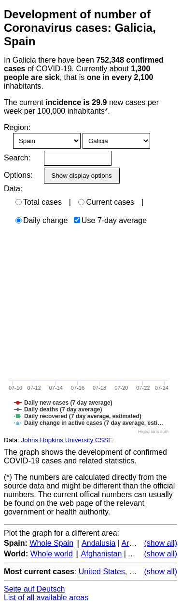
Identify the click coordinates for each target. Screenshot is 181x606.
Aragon (134, 543)
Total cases (38, 202)
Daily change (41, 220)
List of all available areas (46, 597)
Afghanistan (101, 554)
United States (102, 571)
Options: (18, 175)
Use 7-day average (110, 220)
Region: (17, 127)
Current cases (106, 202)
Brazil (139, 571)
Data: (13, 188)
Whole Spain (51, 543)
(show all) (160, 543)
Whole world (51, 554)
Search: (17, 158)
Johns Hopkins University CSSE (67, 440)
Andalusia (98, 543)
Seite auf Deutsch (34, 589)
